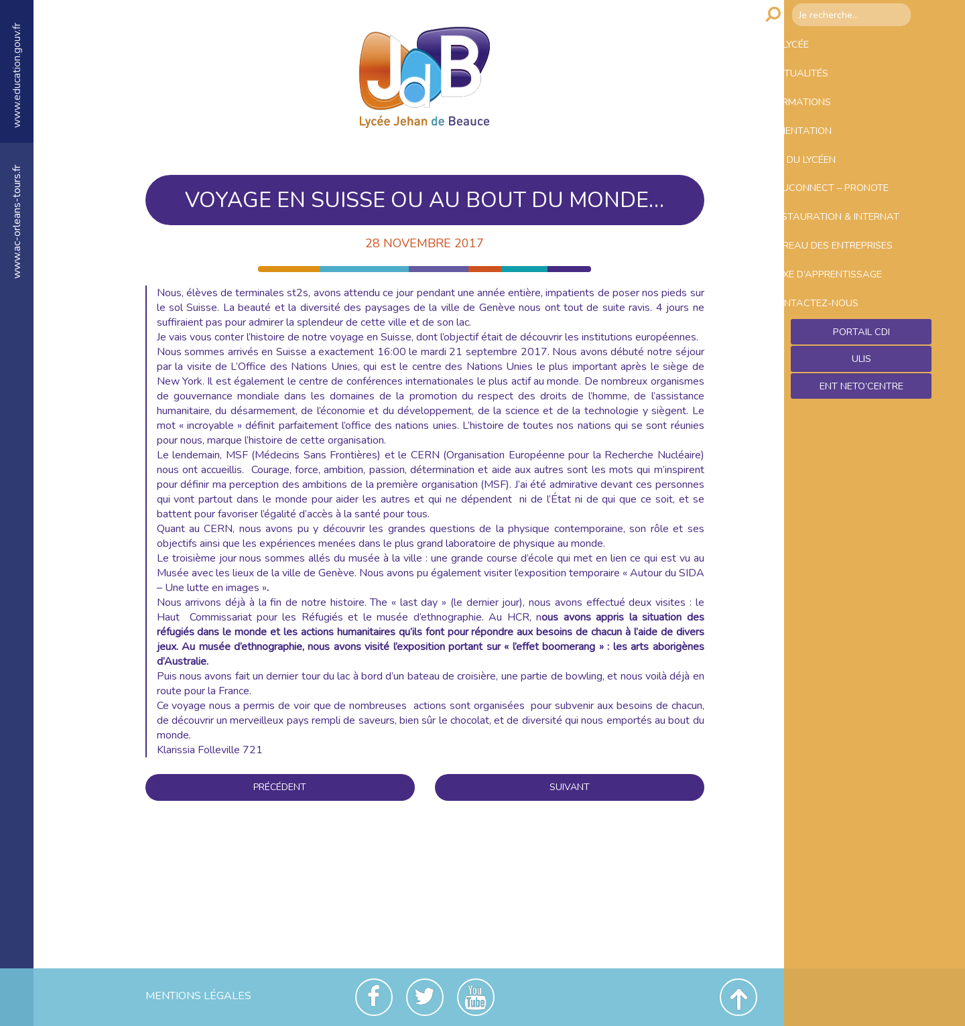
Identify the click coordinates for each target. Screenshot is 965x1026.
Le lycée (813, 47)
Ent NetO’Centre (861, 490)
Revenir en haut (738, 997)
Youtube (476, 997)
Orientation (826, 154)
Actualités (823, 83)
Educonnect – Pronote (858, 225)
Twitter (425, 997)
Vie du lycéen (829, 189)
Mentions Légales (198, 996)
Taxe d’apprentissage (855, 362)
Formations (825, 118)
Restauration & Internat (837, 268)
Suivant (570, 787)
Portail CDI (861, 432)
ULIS (861, 461)
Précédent (279, 787)
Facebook (374, 997)
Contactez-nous (839, 397)
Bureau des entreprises (827, 319)
